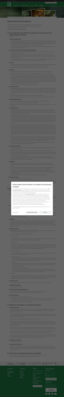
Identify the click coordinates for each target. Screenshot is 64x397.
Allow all (45, 212)
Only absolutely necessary (32, 212)
